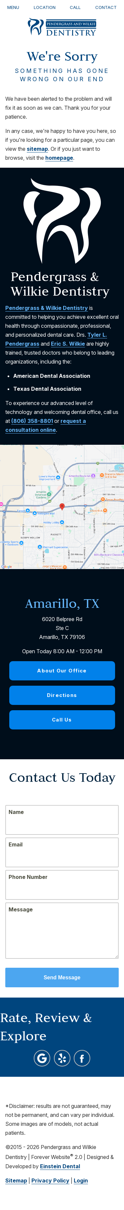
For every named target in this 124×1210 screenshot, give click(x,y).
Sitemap (16, 1180)
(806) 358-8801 (32, 421)
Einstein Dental (60, 1166)
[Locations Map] (62, 506)
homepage (59, 157)
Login (81, 1180)
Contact (106, 7)
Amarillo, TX (62, 603)
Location (45, 7)
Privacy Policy (50, 1180)
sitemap (37, 148)
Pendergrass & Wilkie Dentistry (46, 308)
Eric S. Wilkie (68, 343)
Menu (13, 7)
